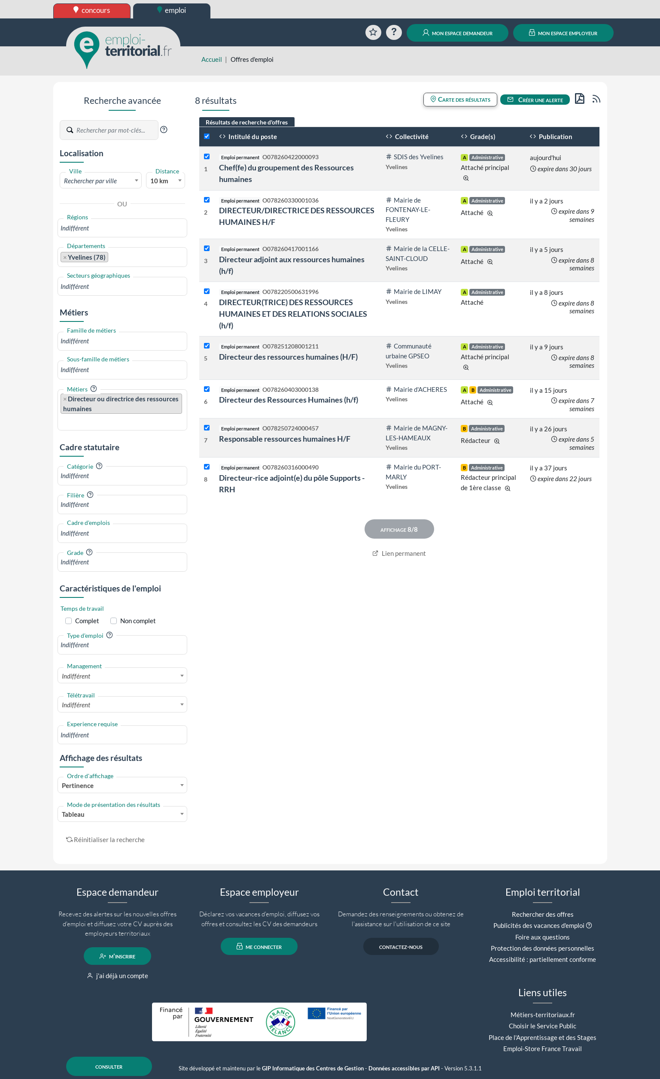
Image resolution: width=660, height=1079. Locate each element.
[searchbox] (123, 228)
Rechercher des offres (543, 914)
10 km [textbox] (159, 181)
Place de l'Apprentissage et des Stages (542, 1037)
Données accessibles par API (404, 1068)
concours (91, 10)
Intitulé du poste (248, 136)
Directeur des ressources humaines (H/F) (288, 356)
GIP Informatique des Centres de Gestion (313, 1068)
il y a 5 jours (546, 249)
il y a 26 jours (548, 429)
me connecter (259, 946)
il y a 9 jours (546, 347)
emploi (171, 10)
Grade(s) (478, 136)
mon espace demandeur (458, 32)
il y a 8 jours (546, 292)
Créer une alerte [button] (535, 99)
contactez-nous (401, 946)
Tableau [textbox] (73, 814)
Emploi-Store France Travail (542, 1048)
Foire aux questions (542, 937)
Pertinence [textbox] (78, 785)
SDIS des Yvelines (415, 157)
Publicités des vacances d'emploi (538, 925)
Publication (550, 136)
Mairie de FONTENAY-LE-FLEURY (408, 209)
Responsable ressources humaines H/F (284, 438)
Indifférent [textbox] (76, 676)
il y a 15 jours (548, 390)
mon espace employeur (563, 32)
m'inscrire (117, 956)
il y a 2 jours (546, 201)
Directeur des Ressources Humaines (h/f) (288, 399)
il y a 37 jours (548, 468)
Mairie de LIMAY (413, 291)
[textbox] (101, 181)
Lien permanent (399, 553)
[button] (163, 129)
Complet (87, 620)
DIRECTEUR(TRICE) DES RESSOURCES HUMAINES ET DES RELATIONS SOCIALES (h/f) (293, 313)
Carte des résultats (460, 99)
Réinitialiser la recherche (105, 839)
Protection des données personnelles (542, 948)
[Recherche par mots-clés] (116, 130)
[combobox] (101, 180)
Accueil (211, 59)
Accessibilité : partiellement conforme (542, 959)
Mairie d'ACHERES (416, 389)
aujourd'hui (545, 157)
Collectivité (407, 136)
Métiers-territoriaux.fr (543, 1014)
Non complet (138, 620)
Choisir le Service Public (542, 1026)
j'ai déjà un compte (117, 975)
